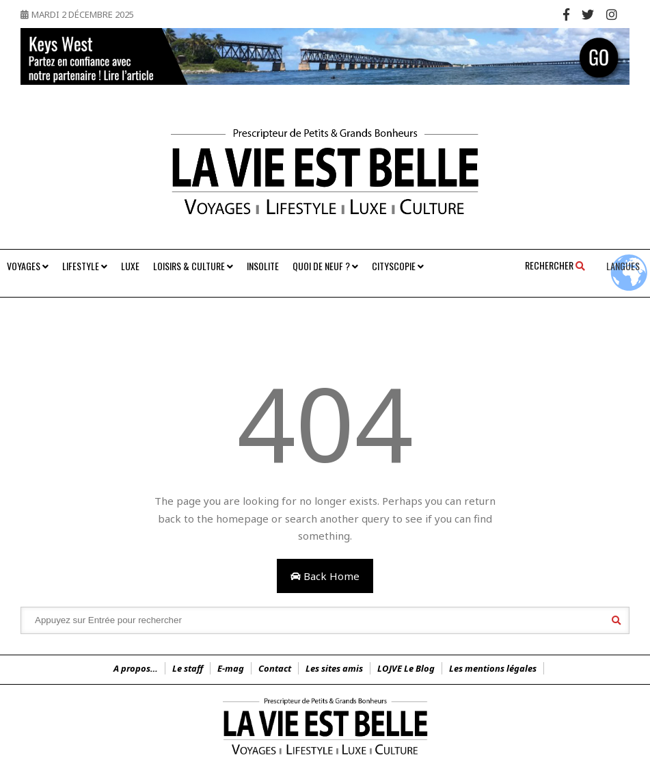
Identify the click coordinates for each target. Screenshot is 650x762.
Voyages (28, 266)
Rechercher (555, 265)
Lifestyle (84, 266)
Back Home (325, 576)
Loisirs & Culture (193, 266)
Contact (274, 668)
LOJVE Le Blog (406, 668)
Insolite (263, 266)
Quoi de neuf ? (325, 266)
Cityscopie (398, 266)
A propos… (135, 668)
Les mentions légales (493, 668)
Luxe (130, 266)
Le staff (187, 668)
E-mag (230, 668)
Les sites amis (334, 668)
